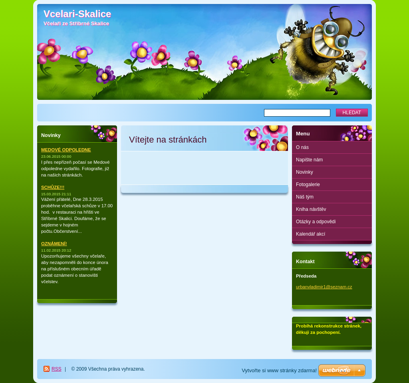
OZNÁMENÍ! (54, 243)
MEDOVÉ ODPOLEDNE (66, 149)
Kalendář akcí (310, 234)
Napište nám (309, 160)
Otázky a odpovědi (316, 221)
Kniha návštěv (311, 209)
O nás (302, 147)
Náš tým (305, 197)
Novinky (304, 172)
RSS (57, 369)
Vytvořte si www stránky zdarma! (279, 370)
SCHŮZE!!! (52, 187)
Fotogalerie (308, 184)
